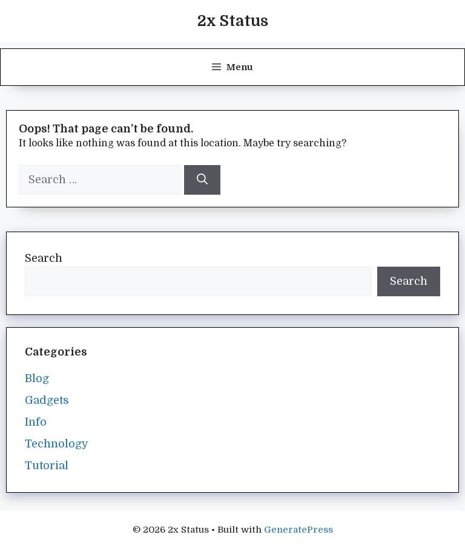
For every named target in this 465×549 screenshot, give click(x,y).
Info (36, 422)
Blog (37, 378)
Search (43, 258)
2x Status (232, 21)
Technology (56, 444)
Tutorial (46, 466)
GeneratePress (298, 529)
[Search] (202, 180)
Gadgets (47, 400)
